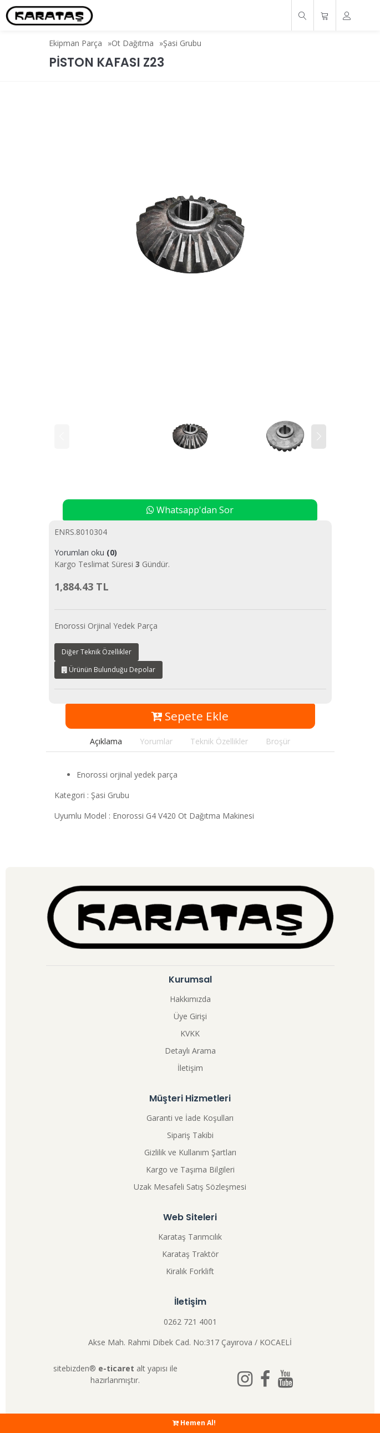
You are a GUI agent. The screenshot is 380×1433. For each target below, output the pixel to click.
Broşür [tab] (278, 741)
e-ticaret (116, 1368)
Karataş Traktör (190, 1254)
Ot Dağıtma (133, 43)
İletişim (190, 1068)
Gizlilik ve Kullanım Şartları (190, 1152)
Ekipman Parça (75, 43)
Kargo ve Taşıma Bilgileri (190, 1169)
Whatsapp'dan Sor (190, 510)
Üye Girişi (190, 1016)
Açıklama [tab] (106, 741)
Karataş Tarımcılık (190, 1236)
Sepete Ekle (190, 716)
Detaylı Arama (190, 1050)
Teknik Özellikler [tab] (219, 741)
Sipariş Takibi (190, 1135)
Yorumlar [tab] (156, 741)
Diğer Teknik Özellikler (96, 652)
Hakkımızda (190, 999)
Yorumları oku (85, 552)
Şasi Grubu (182, 43)
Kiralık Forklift (190, 1271)
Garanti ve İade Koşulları (190, 1118)
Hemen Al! (194, 1422)
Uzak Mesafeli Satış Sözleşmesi (190, 1186)
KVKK (190, 1033)
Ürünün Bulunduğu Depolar (108, 669)
